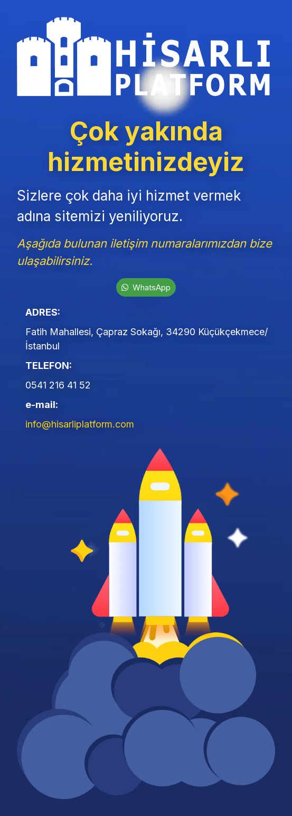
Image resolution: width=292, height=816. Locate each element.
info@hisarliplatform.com (79, 424)
